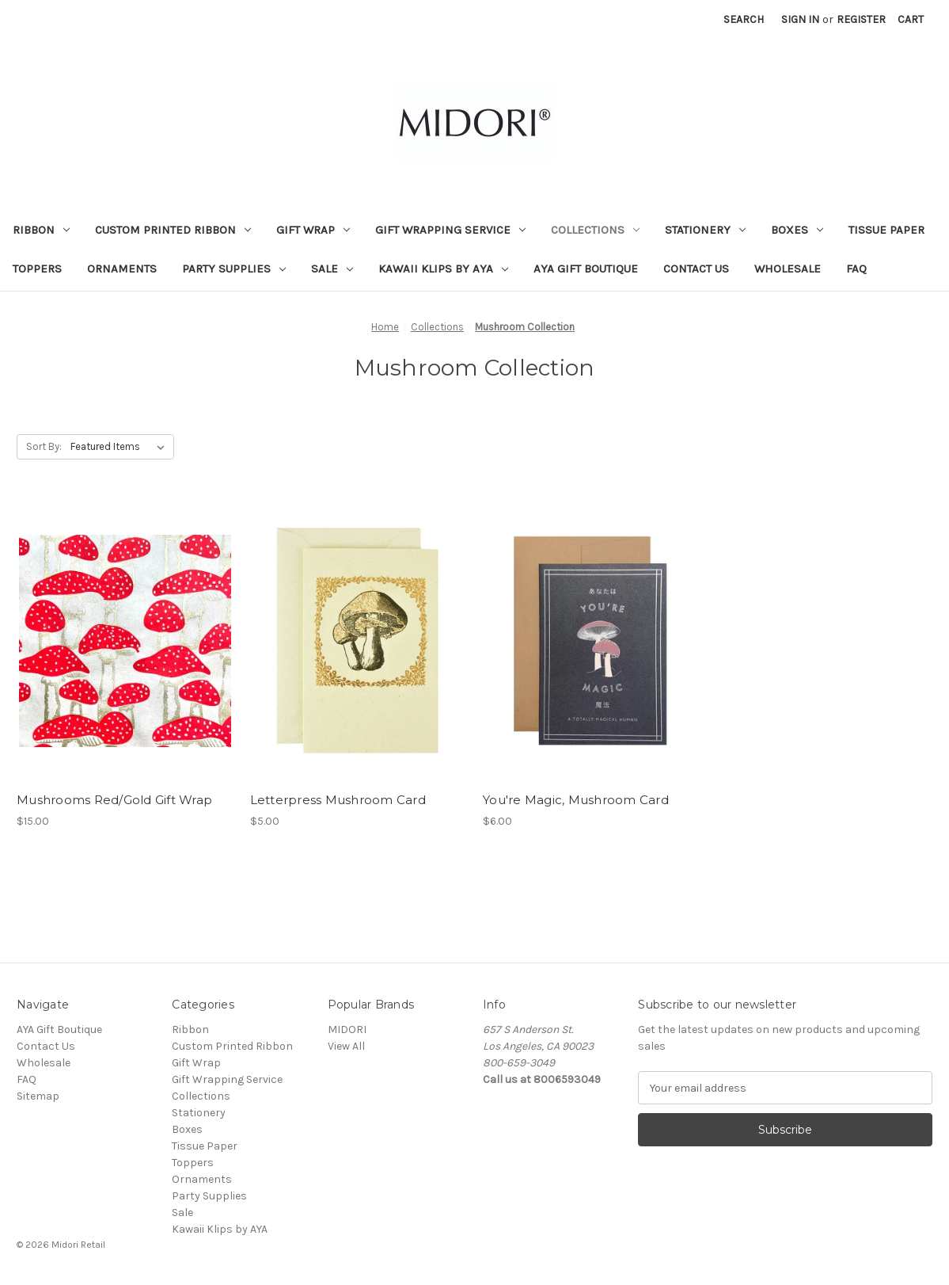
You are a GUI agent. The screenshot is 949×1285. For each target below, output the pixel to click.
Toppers (37, 268)
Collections (595, 230)
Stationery (705, 230)
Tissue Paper (886, 230)
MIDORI (347, 1029)
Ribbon (41, 230)
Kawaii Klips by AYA (443, 268)
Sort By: (44, 446)
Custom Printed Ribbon (173, 230)
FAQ (856, 268)
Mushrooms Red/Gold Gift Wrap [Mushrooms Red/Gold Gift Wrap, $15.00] (114, 799)
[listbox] (120, 447)
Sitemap (38, 1096)
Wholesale (787, 268)
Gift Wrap (313, 230)
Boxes (797, 230)
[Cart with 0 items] (910, 19)
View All (346, 1046)
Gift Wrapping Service (450, 230)
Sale (332, 268)
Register (861, 19)
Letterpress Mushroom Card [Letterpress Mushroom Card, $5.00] (338, 799)
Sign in (800, 19)
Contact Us (696, 268)
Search (743, 19)
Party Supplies (234, 268)
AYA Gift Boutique (585, 268)
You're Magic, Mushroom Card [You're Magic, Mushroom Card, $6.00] (576, 799)
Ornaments (122, 268)
